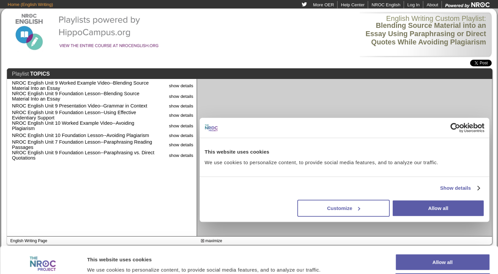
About (432, 4)
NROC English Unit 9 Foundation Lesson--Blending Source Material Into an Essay (76, 96)
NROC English (385, 4)
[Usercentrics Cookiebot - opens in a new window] (43, 261)
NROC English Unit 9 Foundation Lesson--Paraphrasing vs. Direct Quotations (83, 155)
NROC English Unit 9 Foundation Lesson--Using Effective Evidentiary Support (74, 115)
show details (181, 85)
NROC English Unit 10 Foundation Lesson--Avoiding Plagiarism (80, 135)
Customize (442, 254)
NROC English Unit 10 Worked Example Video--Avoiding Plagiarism (73, 125)
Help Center (352, 4)
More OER (323, 4)
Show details (102, 261)
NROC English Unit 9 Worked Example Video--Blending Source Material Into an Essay (80, 85)
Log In (413, 4)
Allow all (443, 235)
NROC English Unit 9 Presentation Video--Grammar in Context (79, 105)
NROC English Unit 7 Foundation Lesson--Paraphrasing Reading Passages (82, 144)
